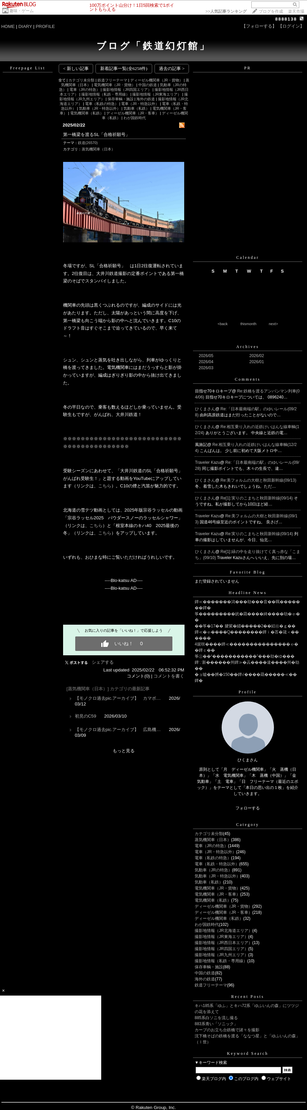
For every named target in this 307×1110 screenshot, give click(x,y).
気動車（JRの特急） (213, 870)
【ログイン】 (291, 26)
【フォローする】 (259, 26)
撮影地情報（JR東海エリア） (156, 94)
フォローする (247, 808)
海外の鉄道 (145, 99)
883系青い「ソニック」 (216, 1023)
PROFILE (45, 26)
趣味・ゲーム (21, 10)
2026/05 (206, 355)
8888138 (286, 19)
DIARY (25, 26)
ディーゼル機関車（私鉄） (219, 918)
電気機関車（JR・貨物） (114, 85)
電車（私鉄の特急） (101, 104)
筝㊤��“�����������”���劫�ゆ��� (245, 656)
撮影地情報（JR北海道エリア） (223, 930)
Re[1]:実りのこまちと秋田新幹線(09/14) (257, 498)
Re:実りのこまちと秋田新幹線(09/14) (259, 533)
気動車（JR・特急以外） (99, 108)
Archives (247, 346)
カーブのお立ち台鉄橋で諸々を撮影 (227, 1030)
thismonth (248, 324)
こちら (104, 485)
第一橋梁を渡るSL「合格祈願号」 (96, 134)
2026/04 (206, 361)
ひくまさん (205, 409)
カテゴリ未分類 (81, 80)
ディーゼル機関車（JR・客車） (132, 113)
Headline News (248, 592)
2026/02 (256, 355)
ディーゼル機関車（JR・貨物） (156, 80)
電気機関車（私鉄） (87, 113)
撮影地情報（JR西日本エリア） (223, 942)
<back (223, 324)
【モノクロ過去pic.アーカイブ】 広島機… (118, 729)
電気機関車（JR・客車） (217, 894)
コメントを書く (169, 676)
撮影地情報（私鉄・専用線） (105, 94)
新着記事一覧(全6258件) (123, 68)
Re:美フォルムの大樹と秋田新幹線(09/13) (259, 480)
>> (226, 11)
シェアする (103, 662)
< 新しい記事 (76, 68)
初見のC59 (85, 716)
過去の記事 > (172, 68)
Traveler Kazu (207, 462)
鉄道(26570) (88, 143)
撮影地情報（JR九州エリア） (221, 954)
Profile (248, 692)
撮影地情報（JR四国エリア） (127, 90)
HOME (8, 26)
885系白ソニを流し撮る (216, 1017)
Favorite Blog (247, 572)
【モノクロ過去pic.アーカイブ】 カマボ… (118, 698)
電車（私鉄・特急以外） (217, 864)
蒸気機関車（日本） (98, 149)
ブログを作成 (271, 11)
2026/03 (206, 368)
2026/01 (256, 361)
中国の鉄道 (147, 85)
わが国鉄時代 (134, 118)
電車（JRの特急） (84, 90)
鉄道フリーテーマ (112, 80)
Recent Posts (247, 996)
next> (273, 324)
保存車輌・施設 (121, 99)
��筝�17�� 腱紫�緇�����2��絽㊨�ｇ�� (245, 626)
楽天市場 (296, 11)
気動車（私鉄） (136, 108)
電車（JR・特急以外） (140, 104)
